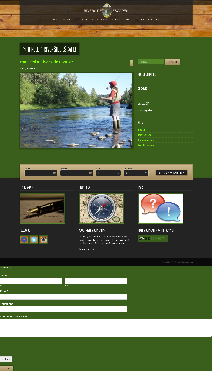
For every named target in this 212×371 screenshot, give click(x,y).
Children (128, 169)
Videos (129, 20)
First (2, 285)
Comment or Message (14, 316)
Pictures (116, 20)
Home (54, 20)
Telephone (6, 304)
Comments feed (146, 140)
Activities (82, 20)
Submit (6, 359)
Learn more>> (86, 249)
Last (67, 285)
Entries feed (144, 135)
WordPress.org (146, 145)
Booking (140, 20)
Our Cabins (66, 20)
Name (4, 275)
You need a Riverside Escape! (46, 62)
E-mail (5, 291)
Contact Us (154, 20)
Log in (141, 130)
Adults (99, 169)
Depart (63, 169)
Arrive (27, 169)
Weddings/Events (99, 20)
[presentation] (23, 351)
